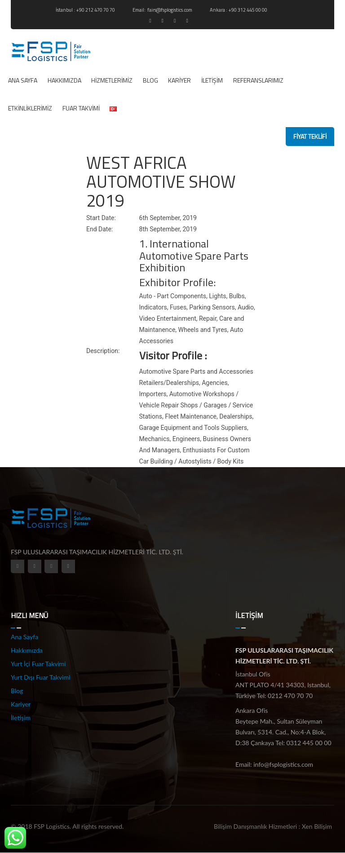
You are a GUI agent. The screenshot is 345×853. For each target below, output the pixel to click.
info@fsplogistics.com (283, 764)
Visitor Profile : (173, 355)
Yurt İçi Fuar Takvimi (38, 663)
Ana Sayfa (22, 80)
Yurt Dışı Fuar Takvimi (40, 677)
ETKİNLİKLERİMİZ (30, 108)
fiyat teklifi (310, 136)
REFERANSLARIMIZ (258, 80)
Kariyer (179, 80)
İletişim (212, 80)
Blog (150, 80)
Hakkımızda (64, 80)
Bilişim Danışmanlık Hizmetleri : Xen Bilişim (273, 826)
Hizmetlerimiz (112, 80)
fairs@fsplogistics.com (170, 9)
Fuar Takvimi (81, 108)
